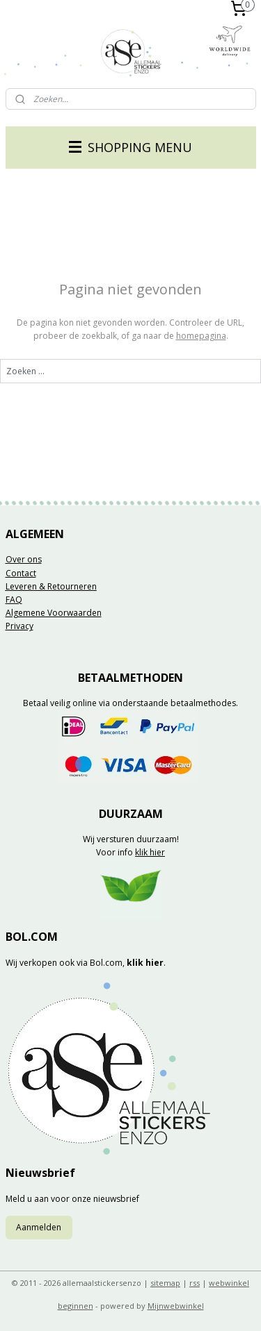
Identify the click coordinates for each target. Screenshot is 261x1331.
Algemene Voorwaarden (54, 613)
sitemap (165, 1283)
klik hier (150, 852)
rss (194, 1283)
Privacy (19, 626)
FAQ (14, 599)
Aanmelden (38, 1227)
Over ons (24, 559)
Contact (21, 573)
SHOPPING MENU (130, 147)
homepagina (201, 336)
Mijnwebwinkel (176, 1305)
